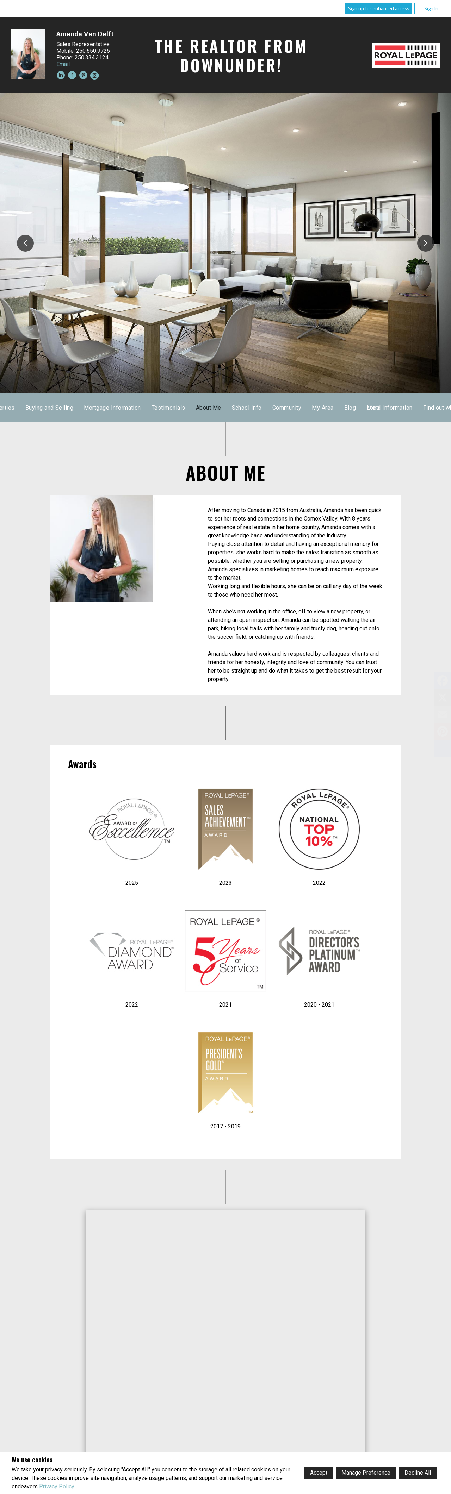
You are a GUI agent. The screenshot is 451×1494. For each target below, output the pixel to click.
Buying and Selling (301, 407)
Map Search (199, 407)
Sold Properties (246, 407)
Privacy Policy (56, 1486)
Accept (318, 1472)
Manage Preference (365, 1472)
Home (133, 407)
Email (63, 64)
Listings (162, 407)
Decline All (417, 1472)
